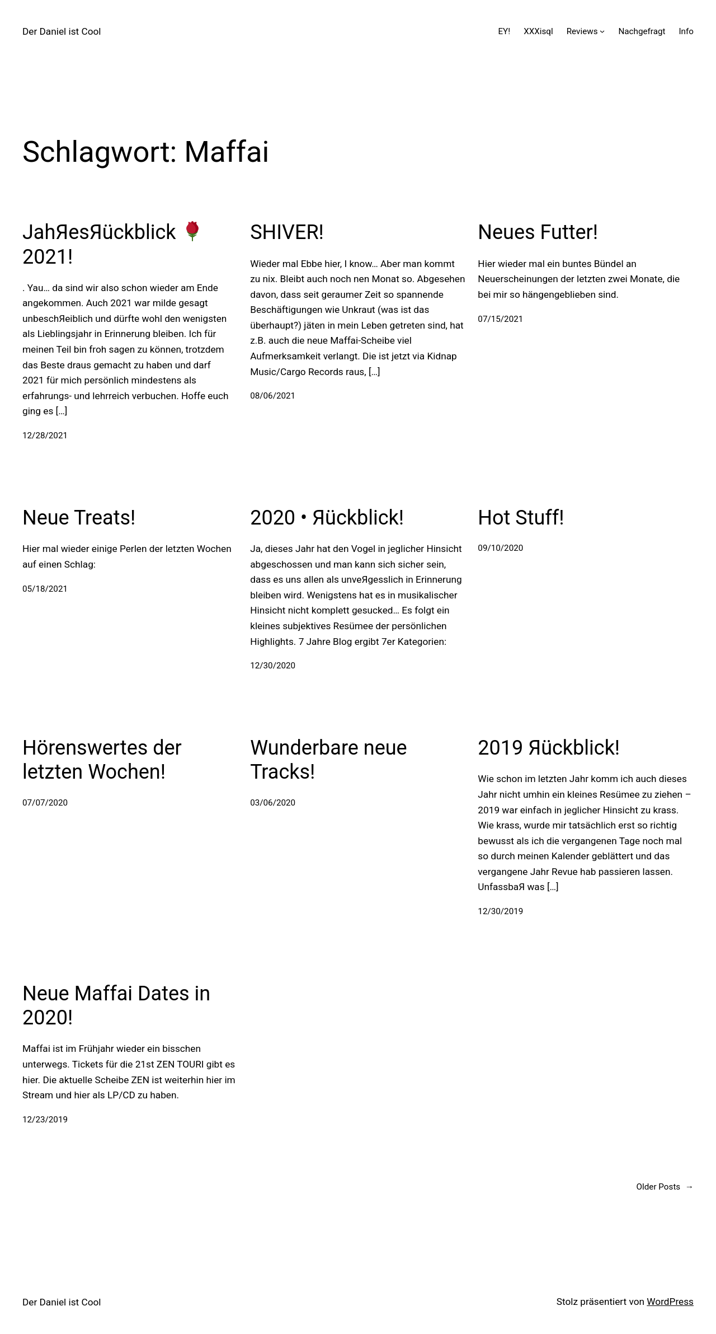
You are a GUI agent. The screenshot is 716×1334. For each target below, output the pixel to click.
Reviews (582, 31)
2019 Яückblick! (549, 748)
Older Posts (665, 1186)
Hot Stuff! (521, 518)
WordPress (670, 1301)
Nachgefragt (641, 31)
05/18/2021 (45, 589)
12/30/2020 (272, 666)
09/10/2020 (500, 548)
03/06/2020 (272, 803)
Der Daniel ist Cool (61, 31)
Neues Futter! (538, 232)
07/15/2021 (500, 319)
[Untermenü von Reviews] (602, 31)
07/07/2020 (45, 803)
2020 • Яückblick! (327, 518)
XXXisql (538, 31)
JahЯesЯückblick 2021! (112, 244)
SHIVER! (287, 232)
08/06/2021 (272, 396)
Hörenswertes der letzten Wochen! (102, 760)
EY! (504, 31)
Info (686, 31)
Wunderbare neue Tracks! (328, 760)
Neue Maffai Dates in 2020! (116, 1005)
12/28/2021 (45, 435)
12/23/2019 (45, 1120)
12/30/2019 (500, 911)
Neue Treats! (78, 518)
